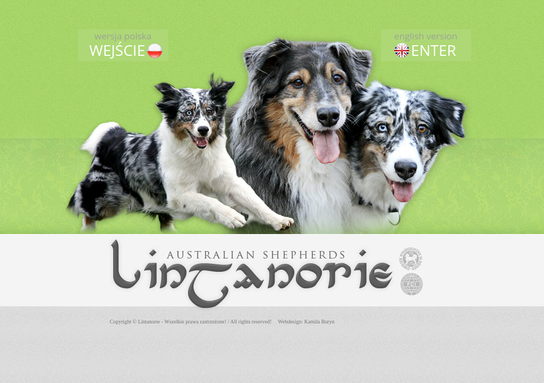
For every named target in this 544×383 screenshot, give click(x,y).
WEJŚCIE (123, 44)
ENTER (426, 44)
